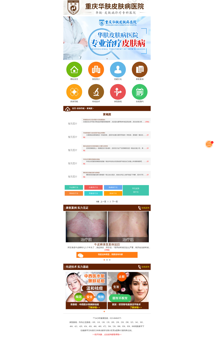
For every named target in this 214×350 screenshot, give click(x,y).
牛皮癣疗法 (73, 187)
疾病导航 (74, 93)
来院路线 (118, 93)
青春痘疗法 (73, 193)
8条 (97, 202)
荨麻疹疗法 (93, 193)
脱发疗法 (113, 193)
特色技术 (96, 93)
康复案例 (140, 71)
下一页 (115, 202)
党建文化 (118, 71)
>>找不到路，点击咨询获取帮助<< (107, 335)
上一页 (103, 202)
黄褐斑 (89, 108)
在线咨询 (145, 208)
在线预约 (140, 93)
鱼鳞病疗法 (113, 187)
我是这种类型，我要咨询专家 (100, 255)
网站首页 (74, 71)
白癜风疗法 (93, 187)
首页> (74, 108)
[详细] (106, 250)
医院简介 (96, 71)
